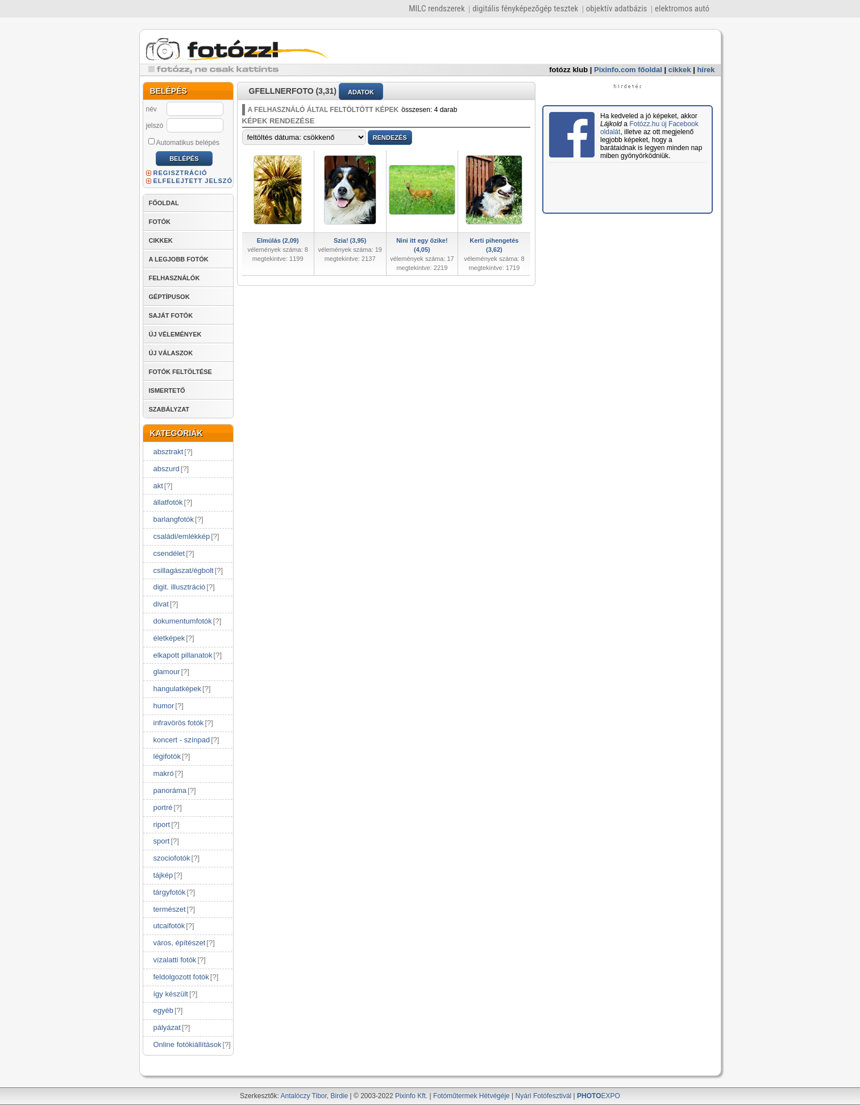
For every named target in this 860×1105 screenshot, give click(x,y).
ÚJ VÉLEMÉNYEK (175, 334)
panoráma (170, 790)
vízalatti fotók (175, 960)
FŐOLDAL (164, 203)
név (151, 109)
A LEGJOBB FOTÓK (179, 259)
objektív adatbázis (616, 8)
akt (158, 485)
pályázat (167, 1027)
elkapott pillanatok (183, 655)
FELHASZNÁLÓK (174, 278)
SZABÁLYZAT (169, 409)
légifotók (167, 756)
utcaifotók (169, 925)
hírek (705, 69)
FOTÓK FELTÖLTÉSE (180, 371)
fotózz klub (568, 69)
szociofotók (171, 858)
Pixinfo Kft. (411, 1096)
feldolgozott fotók (181, 977)
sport (161, 841)
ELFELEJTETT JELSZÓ (193, 180)
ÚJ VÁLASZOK (171, 353)
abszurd (166, 468)
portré (163, 807)
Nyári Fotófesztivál (544, 1096)
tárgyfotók (169, 892)
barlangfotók (173, 519)
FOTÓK (160, 221)
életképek (169, 638)
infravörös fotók (178, 722)
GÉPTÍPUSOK (169, 296)
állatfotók (168, 502)
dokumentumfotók (182, 621)
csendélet (169, 553)
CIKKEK (161, 240)
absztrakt (168, 451)
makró (163, 773)
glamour (166, 671)
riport (162, 824)
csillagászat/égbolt (183, 570)
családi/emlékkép (181, 536)
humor (164, 705)
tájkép (163, 875)
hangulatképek (177, 688)
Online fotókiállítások (187, 1044)
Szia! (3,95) (350, 240)
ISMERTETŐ (167, 390)
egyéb (163, 1010)
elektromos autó (682, 8)
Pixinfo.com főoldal (628, 69)
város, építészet (179, 942)
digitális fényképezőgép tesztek (525, 8)
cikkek (679, 69)
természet (169, 909)
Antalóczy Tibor (303, 1096)
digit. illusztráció (179, 587)
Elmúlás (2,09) (278, 240)
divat (161, 604)
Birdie (339, 1096)
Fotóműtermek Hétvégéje (471, 1096)
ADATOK (361, 92)
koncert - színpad (181, 740)
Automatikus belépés (183, 142)
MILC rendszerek (436, 8)
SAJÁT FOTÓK (171, 315)
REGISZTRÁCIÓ (180, 172)
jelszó (155, 126)
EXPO (598, 1096)
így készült (170, 994)
